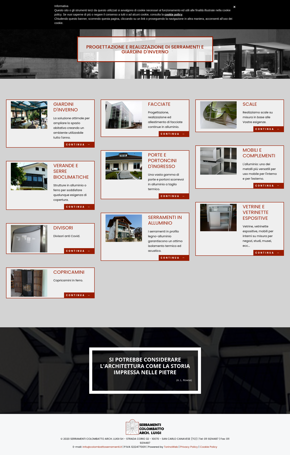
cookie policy (173, 14)
